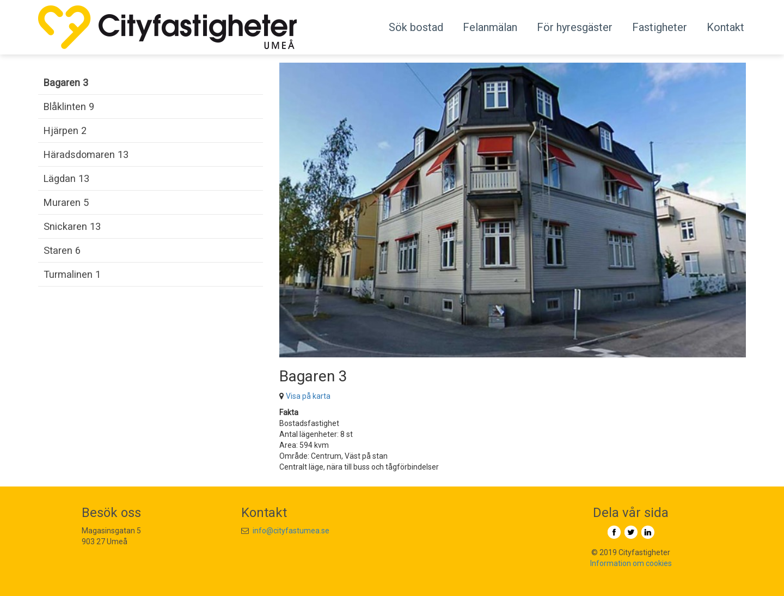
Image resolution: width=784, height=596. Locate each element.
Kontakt (725, 27)
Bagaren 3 (66, 82)
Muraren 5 (66, 202)
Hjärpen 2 (65, 130)
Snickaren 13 (72, 226)
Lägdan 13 (66, 178)
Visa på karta (308, 396)
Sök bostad (416, 27)
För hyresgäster (574, 27)
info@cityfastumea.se (291, 530)
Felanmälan (490, 27)
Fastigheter (659, 27)
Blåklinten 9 (69, 106)
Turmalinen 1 (72, 274)
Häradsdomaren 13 (86, 154)
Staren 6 (62, 250)
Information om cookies (631, 563)
